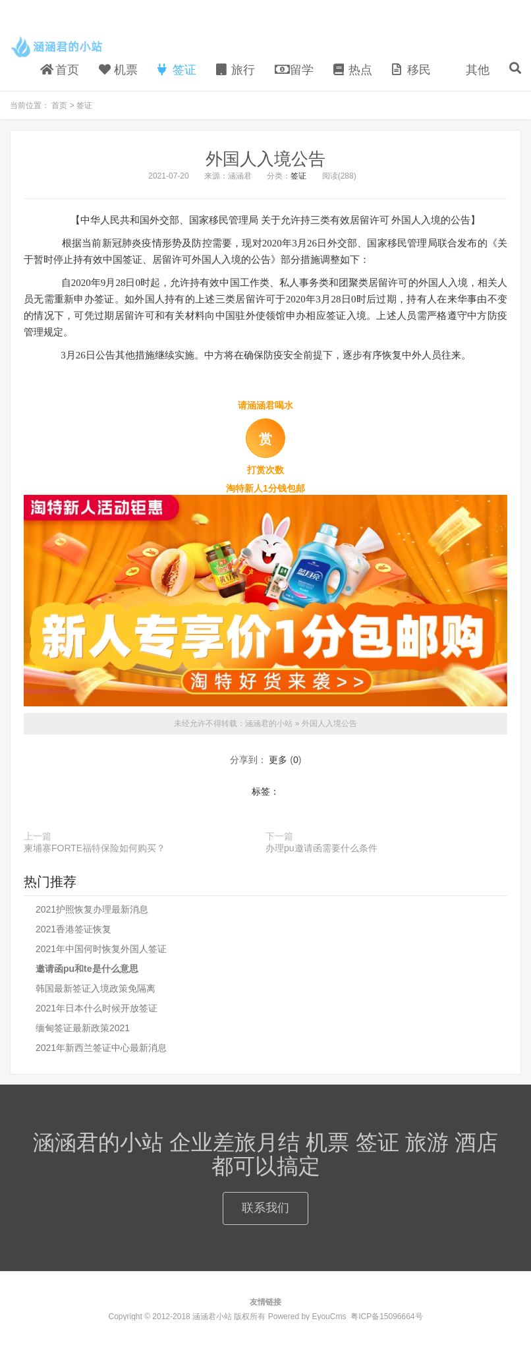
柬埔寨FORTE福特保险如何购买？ (94, 848)
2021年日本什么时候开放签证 (96, 1008)
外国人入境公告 (265, 159)
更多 (278, 759)
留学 (294, 69)
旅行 (235, 69)
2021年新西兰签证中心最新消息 (101, 1047)
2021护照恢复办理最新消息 (92, 909)
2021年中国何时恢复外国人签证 (101, 949)
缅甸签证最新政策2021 (83, 1028)
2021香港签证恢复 (73, 929)
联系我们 (265, 1207)
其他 (475, 69)
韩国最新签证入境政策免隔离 (95, 988)
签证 (176, 69)
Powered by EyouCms (306, 1316)
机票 (118, 69)
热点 (352, 69)
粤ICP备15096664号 (386, 1316)
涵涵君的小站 (57, 46)
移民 (411, 69)
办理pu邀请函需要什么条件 (321, 848)
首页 (59, 69)
